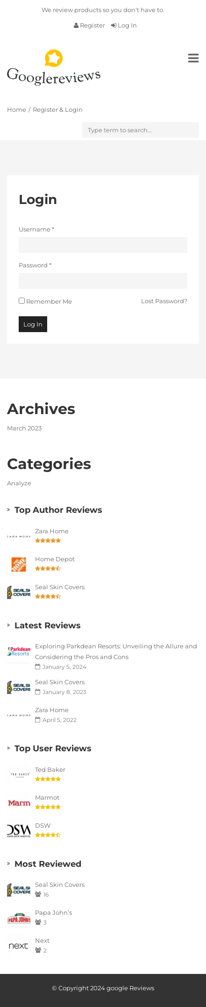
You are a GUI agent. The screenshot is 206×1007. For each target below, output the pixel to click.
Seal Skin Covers (60, 587)
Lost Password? (164, 301)
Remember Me (49, 301)
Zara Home (52, 531)
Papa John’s (53, 912)
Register (90, 25)
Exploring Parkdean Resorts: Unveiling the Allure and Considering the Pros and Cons (116, 651)
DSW (42, 825)
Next (42, 940)
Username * (36, 229)
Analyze (19, 483)
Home (16, 109)
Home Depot (55, 559)
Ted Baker (50, 769)
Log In (124, 25)
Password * (35, 265)
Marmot (47, 797)
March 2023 (24, 428)
